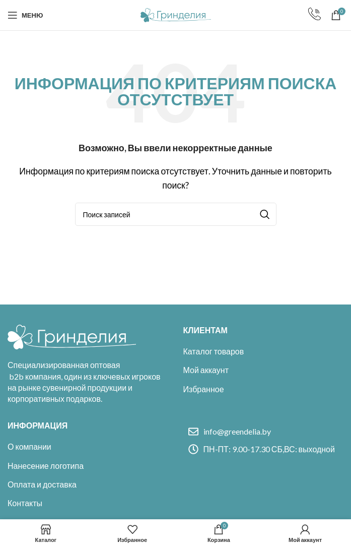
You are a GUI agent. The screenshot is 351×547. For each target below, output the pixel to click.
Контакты (25, 503)
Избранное (203, 389)
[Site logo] (176, 14)
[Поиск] (175, 214)
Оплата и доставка (42, 484)
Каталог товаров (213, 351)
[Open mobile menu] (25, 15)
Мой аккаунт (206, 370)
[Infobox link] (314, 15)
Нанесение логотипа (46, 465)
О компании (29, 446)
